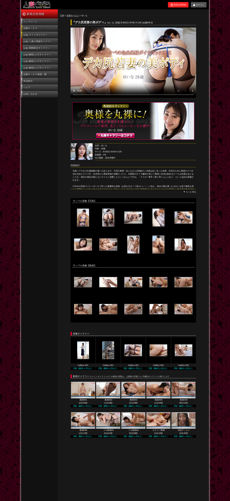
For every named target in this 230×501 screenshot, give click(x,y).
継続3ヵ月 (37, 61)
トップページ (30, 21)
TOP (62, 15)
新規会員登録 (178, 5)
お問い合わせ (30, 94)
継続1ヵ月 (37, 54)
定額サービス (30, 28)
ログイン (198, 5)
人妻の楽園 (37, 41)
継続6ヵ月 (37, 67)
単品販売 (28, 81)
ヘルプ (26, 87)
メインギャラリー (35, 34)
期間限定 (36, 48)
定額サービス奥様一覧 (35, 74)
